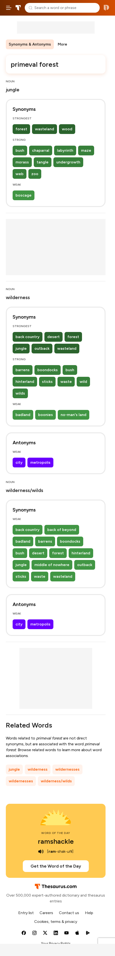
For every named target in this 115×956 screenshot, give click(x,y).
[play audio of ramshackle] (41, 851)
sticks (47, 381)
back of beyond (61, 529)
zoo (34, 173)
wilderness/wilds (56, 781)
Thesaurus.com (18, 8)
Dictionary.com (106, 8)
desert (53, 336)
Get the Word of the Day (56, 866)
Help (89, 912)
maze (86, 150)
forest (21, 129)
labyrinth (65, 150)
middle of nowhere (51, 564)
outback (41, 348)
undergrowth (68, 162)
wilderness (38, 769)
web (20, 173)
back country (28, 336)
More (62, 44)
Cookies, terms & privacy (55, 921)
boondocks (47, 370)
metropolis (40, 462)
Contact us (69, 912)
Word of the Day (55, 833)
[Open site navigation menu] (9, 8)
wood (67, 129)
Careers (46, 912)
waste (66, 381)
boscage (24, 195)
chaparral (40, 150)
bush (20, 150)
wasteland (44, 129)
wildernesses (67, 769)
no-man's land (73, 414)
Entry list (26, 912)
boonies (45, 414)
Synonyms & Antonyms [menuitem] (30, 44)
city (19, 462)
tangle (43, 162)
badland (23, 414)
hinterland (25, 381)
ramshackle (56, 841)
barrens (23, 370)
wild (83, 381)
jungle (21, 348)
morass (22, 162)
